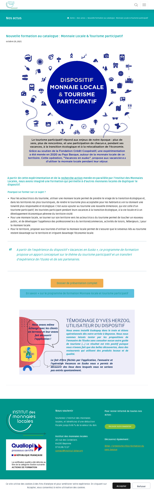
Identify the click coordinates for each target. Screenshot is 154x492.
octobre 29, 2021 (14, 41)
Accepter (121, 486)
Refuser (141, 486)
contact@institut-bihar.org (69, 450)
